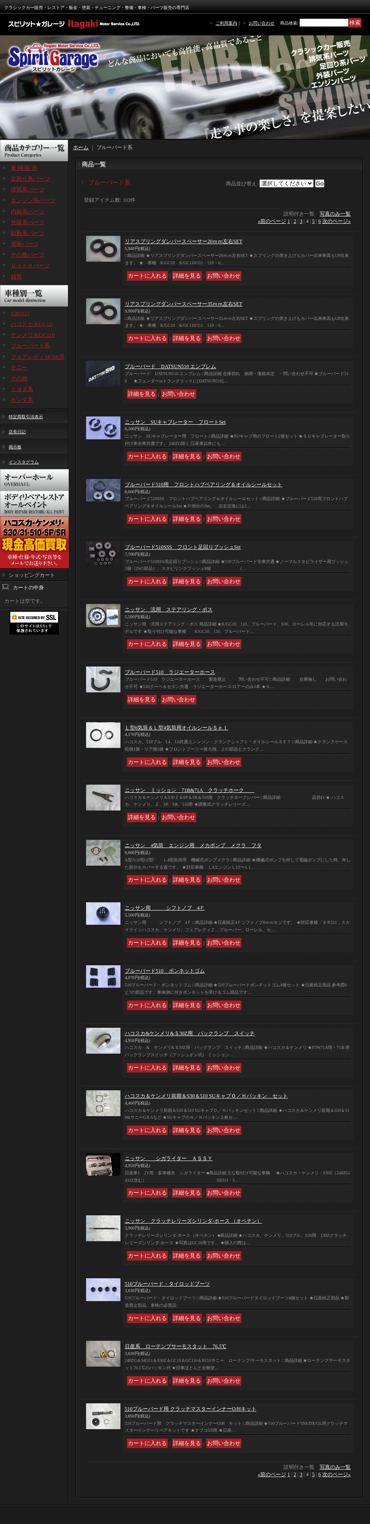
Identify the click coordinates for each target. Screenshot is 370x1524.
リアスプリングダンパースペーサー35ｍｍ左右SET (183, 304)
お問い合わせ (261, 23)
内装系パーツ (27, 211)
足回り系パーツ (30, 178)
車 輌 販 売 (24, 168)
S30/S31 (20, 313)
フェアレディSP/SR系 (38, 357)
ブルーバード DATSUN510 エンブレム (170, 366)
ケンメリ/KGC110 (33, 335)
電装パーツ (25, 244)
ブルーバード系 (30, 345)
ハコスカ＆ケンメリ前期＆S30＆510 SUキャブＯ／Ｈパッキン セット (206, 1096)
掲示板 (15, 446)
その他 (19, 378)
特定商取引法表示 (26, 416)
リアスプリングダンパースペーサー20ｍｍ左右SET (183, 241)
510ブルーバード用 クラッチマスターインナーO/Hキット (190, 1409)
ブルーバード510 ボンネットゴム (165, 971)
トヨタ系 (22, 389)
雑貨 (16, 276)
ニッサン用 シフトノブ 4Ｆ (165, 908)
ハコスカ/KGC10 (31, 324)
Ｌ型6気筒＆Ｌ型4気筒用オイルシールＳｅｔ (176, 728)
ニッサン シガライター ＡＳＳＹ (169, 1158)
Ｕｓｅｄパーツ (30, 265)
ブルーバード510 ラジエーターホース (170, 672)
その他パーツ (27, 254)
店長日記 (17, 431)
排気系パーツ (27, 189)
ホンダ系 (22, 400)
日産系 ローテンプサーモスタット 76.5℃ (175, 1346)
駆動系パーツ (27, 233)
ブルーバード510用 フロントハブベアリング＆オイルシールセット (203, 485)
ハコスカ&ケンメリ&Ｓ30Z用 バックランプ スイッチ (190, 1033)
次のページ (336, 221)
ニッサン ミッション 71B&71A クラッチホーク (189, 790)
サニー (19, 367)
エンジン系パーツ (33, 200)
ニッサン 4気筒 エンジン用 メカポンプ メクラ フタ (193, 845)
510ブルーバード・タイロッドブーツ (167, 1284)
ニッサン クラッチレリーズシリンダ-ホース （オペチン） (193, 1221)
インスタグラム (24, 462)
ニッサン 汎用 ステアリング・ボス (169, 610)
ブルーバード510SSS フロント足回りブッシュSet (182, 547)
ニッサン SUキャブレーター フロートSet (175, 422)
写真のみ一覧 (335, 214)
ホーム (81, 147)
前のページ (272, 221)
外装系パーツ (27, 222)
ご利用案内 (226, 23)
